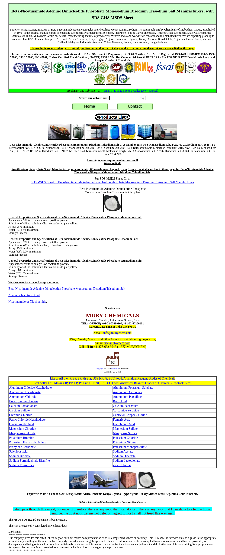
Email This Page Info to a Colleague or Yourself (131, 90)
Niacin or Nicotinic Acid (24, 295)
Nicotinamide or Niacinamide (27, 301)
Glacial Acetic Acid (21, 424)
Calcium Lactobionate (23, 406)
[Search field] (127, 98)
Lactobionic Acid (124, 424)
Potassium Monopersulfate (130, 447)
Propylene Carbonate (22, 447)
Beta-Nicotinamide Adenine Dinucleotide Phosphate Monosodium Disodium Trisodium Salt (66, 288)
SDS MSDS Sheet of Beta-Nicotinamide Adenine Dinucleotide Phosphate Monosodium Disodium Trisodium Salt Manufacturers (112, 182)
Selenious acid (18, 451)
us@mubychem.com (117, 343)
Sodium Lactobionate (126, 460)
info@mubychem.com (117, 333)
